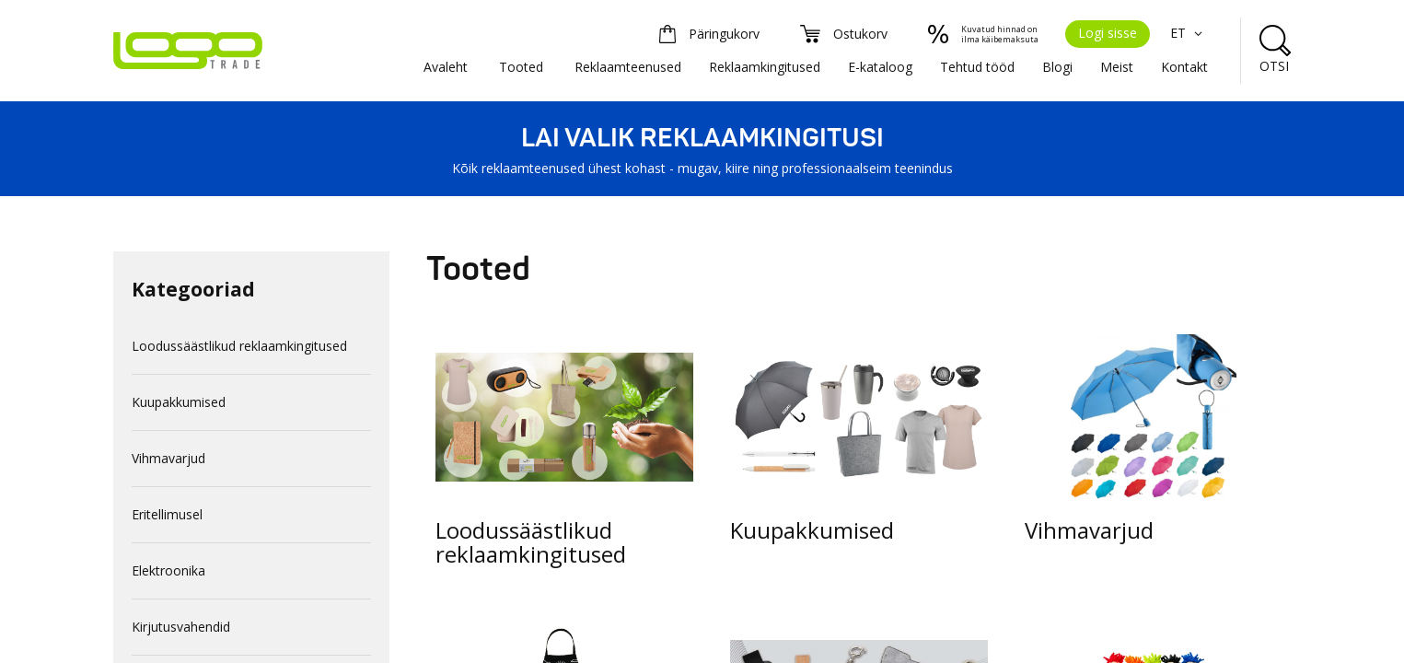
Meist (1116, 67)
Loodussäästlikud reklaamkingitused (239, 346)
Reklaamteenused (627, 67)
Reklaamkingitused (764, 67)
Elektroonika (168, 570)
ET (1189, 32)
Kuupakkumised (179, 402)
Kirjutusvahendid (181, 626)
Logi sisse (1107, 32)
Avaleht (446, 67)
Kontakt (1184, 67)
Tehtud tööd (977, 67)
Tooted (521, 67)
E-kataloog (880, 67)
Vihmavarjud (168, 458)
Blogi (1057, 67)
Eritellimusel (167, 514)
